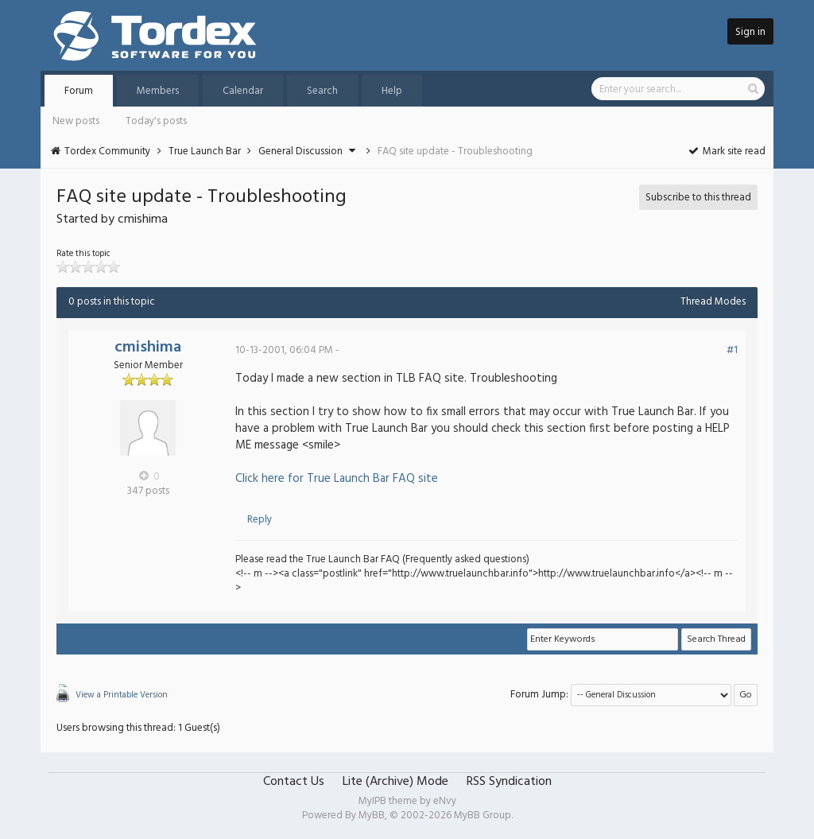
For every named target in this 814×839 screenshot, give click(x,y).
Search (322, 91)
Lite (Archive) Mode (395, 781)
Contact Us (293, 781)
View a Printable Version (122, 695)
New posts (75, 121)
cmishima (147, 347)
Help (392, 91)
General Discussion (300, 151)
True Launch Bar (205, 151)
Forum (78, 91)
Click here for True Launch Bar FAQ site (336, 478)
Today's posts (156, 121)
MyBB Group (482, 815)
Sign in (750, 32)
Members (158, 91)
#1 (732, 350)
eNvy (444, 801)
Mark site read (726, 151)
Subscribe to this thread (698, 197)
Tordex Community (107, 151)
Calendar (243, 91)
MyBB (372, 815)
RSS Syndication (509, 781)
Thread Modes (713, 301)
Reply (259, 519)
